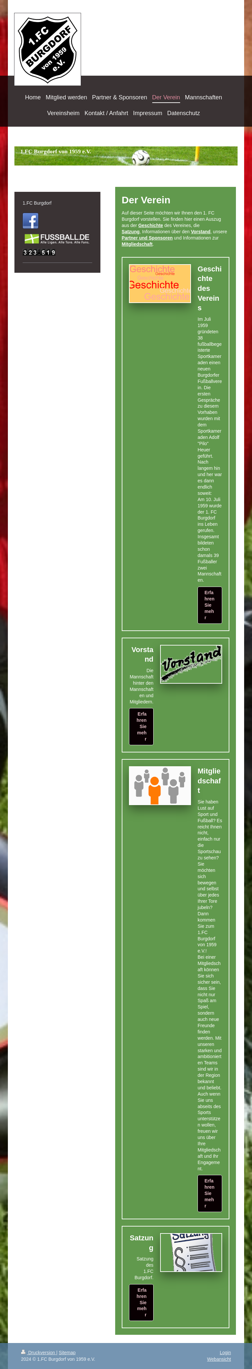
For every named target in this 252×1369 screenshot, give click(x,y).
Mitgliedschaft (137, 244)
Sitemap (67, 1352)
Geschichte (150, 225)
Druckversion (38, 1352)
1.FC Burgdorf (37, 203)
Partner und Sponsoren (147, 238)
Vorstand (201, 231)
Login (225, 1352)
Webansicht (219, 1359)
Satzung (130, 231)
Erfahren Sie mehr (209, 605)
